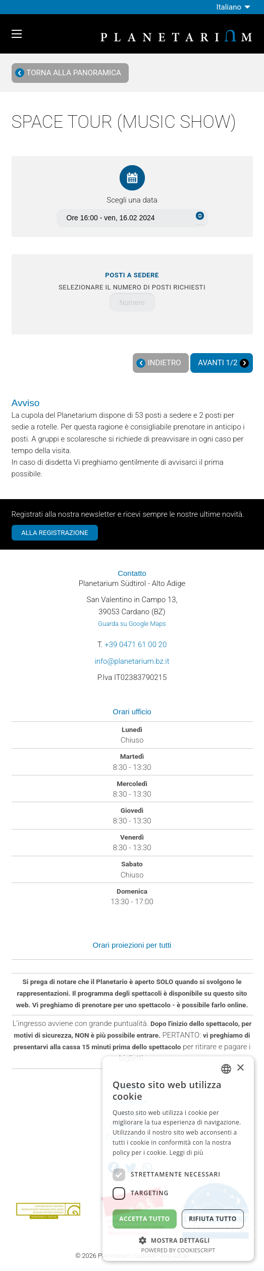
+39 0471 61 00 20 (135, 644)
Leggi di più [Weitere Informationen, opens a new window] (186, 1152)
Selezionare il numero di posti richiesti (132, 281)
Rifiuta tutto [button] (213, 1218)
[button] (178, 1239)
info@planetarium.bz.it (131, 661)
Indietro (158, 363)
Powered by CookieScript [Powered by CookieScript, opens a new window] (178, 1250)
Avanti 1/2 (223, 363)
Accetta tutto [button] (144, 1218)
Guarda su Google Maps (132, 623)
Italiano (229, 7)
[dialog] (178, 1158)
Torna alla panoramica (68, 73)
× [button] (240, 1068)
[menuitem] (235, 7)
